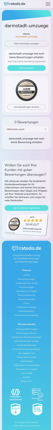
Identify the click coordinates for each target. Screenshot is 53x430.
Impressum (35, 425)
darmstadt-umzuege (27, 36)
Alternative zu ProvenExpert (26, 365)
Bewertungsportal (26, 299)
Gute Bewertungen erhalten (26, 341)
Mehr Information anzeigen (26, 43)
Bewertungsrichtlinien (26, 333)
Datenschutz (24, 425)
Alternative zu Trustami (26, 369)
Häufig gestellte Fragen (26, 329)
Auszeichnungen (26, 287)
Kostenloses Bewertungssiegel (26, 337)
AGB (15, 425)
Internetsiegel (26, 361)
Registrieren (26, 381)
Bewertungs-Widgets (26, 291)
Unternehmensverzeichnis (26, 315)
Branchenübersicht (26, 295)
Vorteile (26, 275)
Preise (26, 303)
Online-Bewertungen (26, 357)
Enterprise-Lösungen (26, 307)
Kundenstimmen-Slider (26, 283)
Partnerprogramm (26, 311)
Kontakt (26, 377)
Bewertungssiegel (26, 279)
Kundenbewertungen (26, 345)
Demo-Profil (26, 373)
